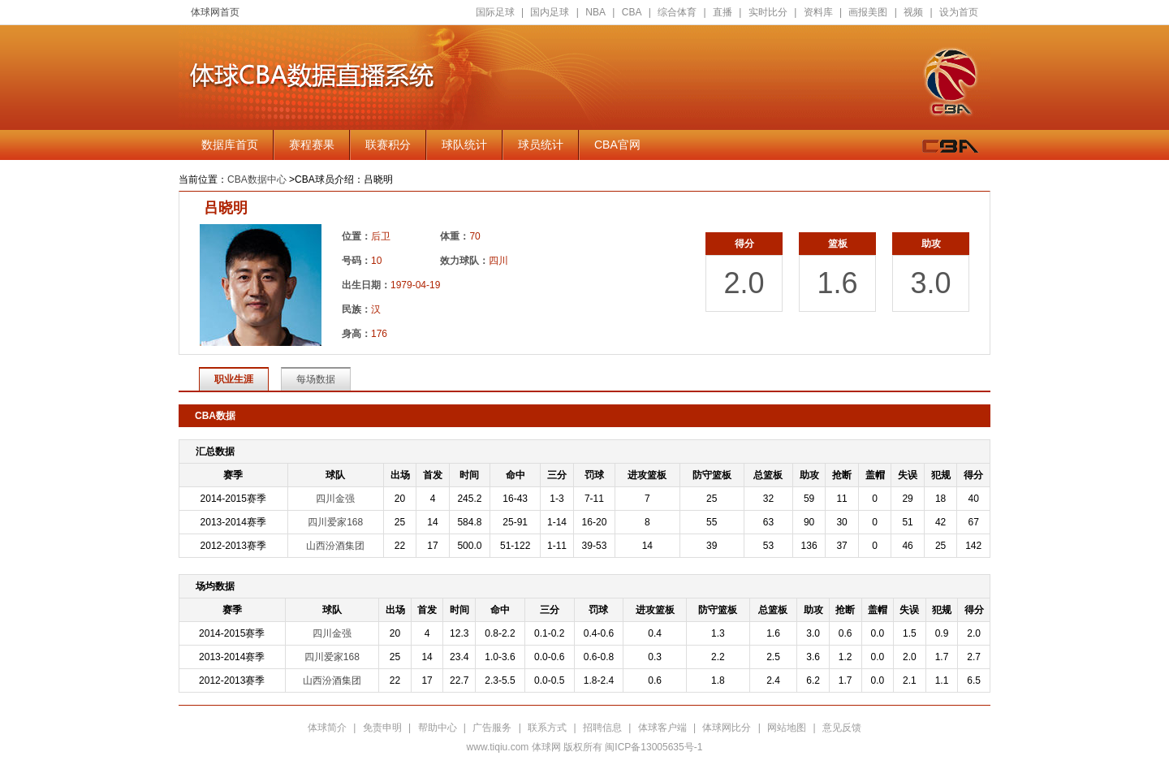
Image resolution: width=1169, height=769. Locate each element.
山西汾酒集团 (335, 545)
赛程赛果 (311, 144)
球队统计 (464, 144)
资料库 (818, 12)
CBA (632, 12)
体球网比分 (726, 727)
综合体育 (677, 12)
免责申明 (382, 727)
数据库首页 (229, 144)
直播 (722, 12)
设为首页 (958, 12)
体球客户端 (662, 727)
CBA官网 (617, 144)
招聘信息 (602, 727)
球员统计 (540, 144)
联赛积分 (388, 144)
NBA (595, 12)
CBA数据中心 (257, 179)
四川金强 (335, 498)
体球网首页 (215, 12)
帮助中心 (437, 727)
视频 (913, 12)
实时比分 (767, 12)
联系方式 (547, 727)
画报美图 (867, 12)
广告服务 (491, 727)
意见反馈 (841, 727)
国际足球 (495, 12)
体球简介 (327, 727)
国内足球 (549, 12)
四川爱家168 (335, 522)
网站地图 (786, 727)
